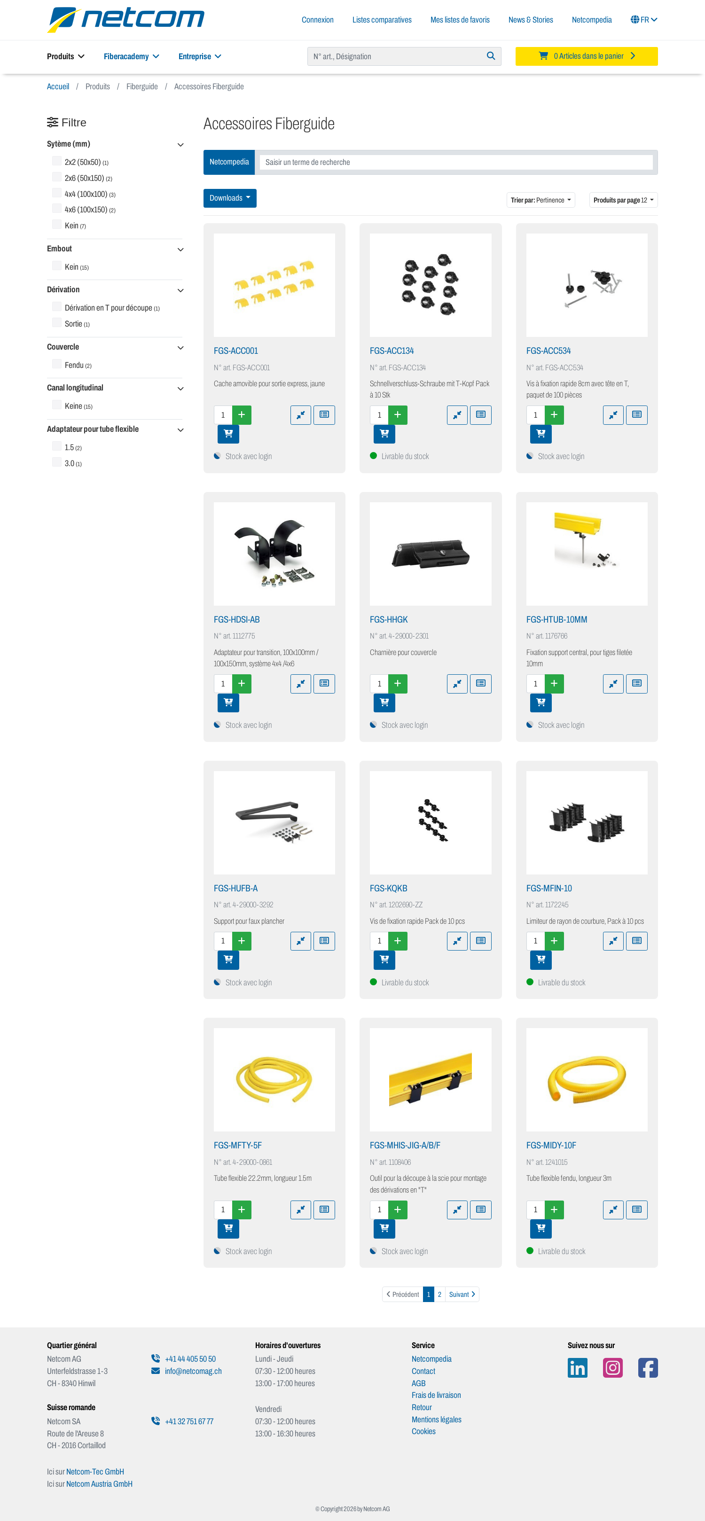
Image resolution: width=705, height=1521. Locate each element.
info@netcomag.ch (186, 1371)
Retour (422, 1407)
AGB (419, 1383)
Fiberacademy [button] (132, 56)
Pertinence (538, 200)
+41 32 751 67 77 (182, 1421)
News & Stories (531, 19)
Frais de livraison (436, 1395)
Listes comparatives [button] (382, 19)
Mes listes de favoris (460, 19)
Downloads (227, 198)
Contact (423, 1371)
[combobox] (456, 162)
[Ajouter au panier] (228, 434)
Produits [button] (66, 56)
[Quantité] (223, 415)
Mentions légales (437, 1419)
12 (621, 200)
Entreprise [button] (200, 56)
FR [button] (644, 19)
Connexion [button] (318, 19)
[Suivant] (462, 1294)
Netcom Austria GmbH (99, 1484)
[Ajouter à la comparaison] (300, 415)
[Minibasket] (587, 56)
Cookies (424, 1431)
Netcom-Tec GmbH (95, 1471)
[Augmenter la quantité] (241, 415)
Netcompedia (592, 19)
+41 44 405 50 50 (183, 1359)
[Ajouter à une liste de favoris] (324, 415)
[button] (114, 144)
